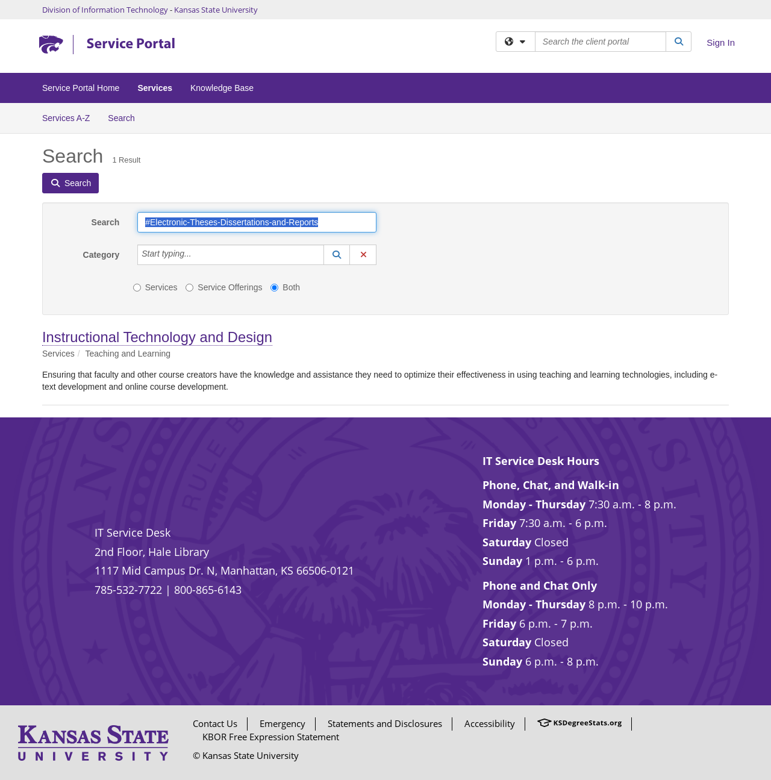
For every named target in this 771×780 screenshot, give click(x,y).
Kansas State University (216, 9)
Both (285, 287)
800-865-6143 (208, 589)
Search (125, 117)
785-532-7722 (128, 589)
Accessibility (489, 723)
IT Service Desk (132, 532)
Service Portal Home (80, 88)
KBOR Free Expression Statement (270, 737)
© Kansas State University (246, 755)
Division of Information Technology (105, 9)
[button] (336, 255)
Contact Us (215, 723)
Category (101, 255)
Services (154, 88)
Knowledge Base (222, 88)
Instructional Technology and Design (157, 337)
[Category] (198, 254)
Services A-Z (66, 118)
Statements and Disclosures (385, 723)
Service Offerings (224, 287)
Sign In (721, 42)
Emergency (282, 723)
